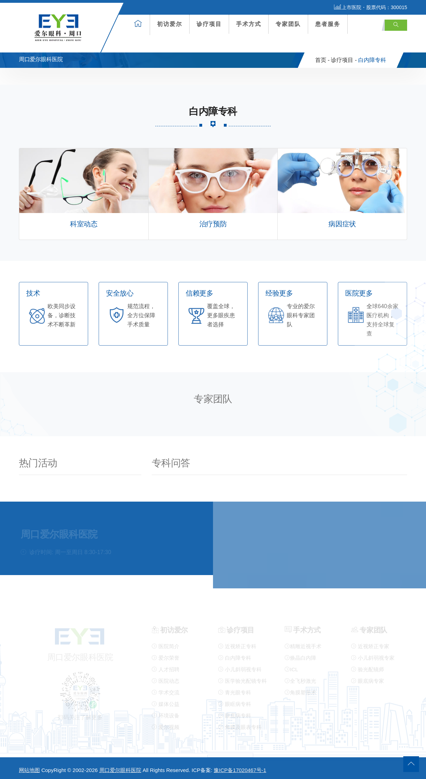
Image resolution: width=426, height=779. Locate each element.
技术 (33, 290)
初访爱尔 (169, 24)
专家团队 (288, 24)
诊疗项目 (209, 24)
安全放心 (119, 290)
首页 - (322, 57)
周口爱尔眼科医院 (120, 767)
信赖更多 (199, 290)
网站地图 (29, 767)
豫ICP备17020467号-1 (240, 767)
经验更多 (279, 290)
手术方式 (248, 24)
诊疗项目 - (344, 57)
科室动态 (83, 221)
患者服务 (327, 24)
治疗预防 (213, 221)
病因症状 (342, 221)
